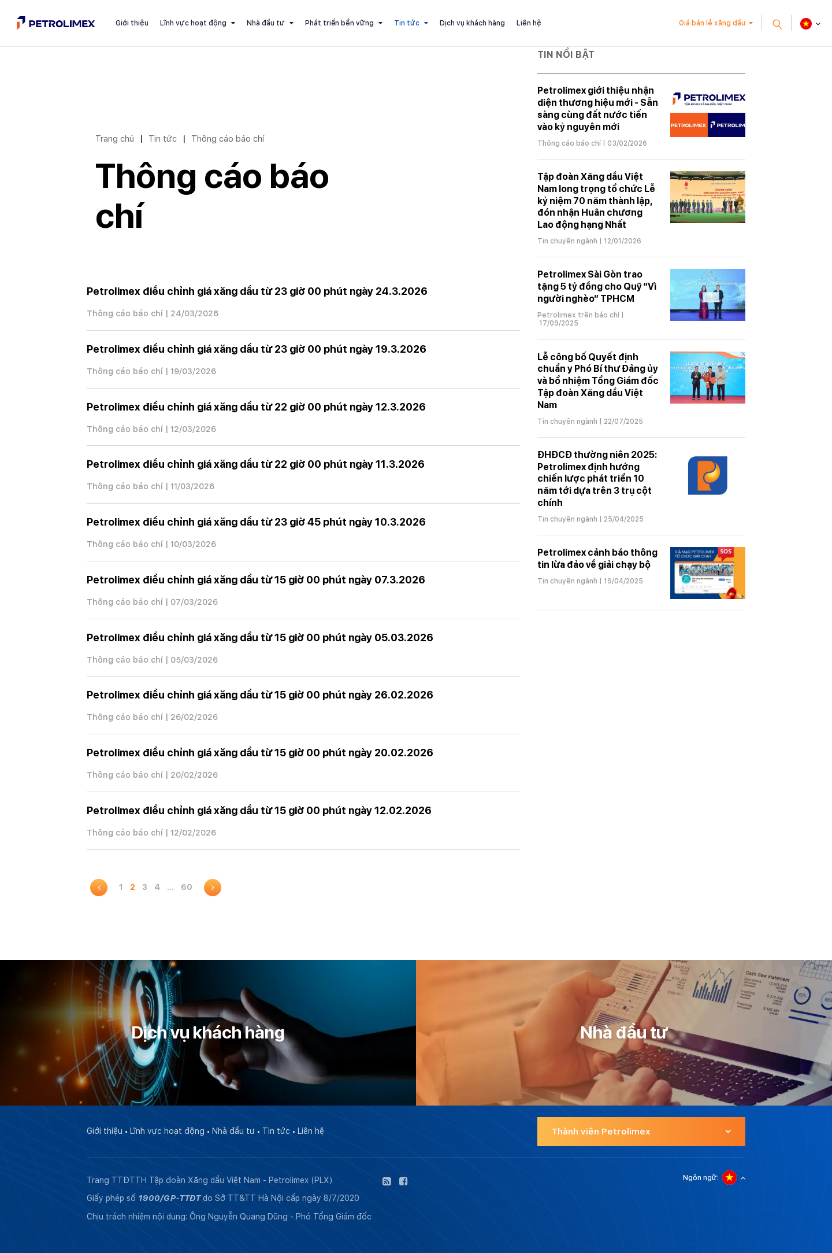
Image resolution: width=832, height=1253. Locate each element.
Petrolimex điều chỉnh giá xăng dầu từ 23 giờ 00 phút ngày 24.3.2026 (257, 291)
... (170, 887)
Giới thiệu (132, 23)
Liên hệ (529, 23)
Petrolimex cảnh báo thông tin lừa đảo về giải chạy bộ (597, 558)
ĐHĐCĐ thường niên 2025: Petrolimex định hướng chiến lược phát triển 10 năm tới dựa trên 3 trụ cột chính (597, 478)
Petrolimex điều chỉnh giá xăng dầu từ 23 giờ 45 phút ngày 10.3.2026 (256, 522)
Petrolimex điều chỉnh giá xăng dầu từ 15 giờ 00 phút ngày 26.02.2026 (260, 695)
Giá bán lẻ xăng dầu (712, 23)
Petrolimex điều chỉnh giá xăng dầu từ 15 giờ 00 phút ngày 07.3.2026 (256, 580)
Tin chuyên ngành (567, 241)
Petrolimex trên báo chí (578, 315)
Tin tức (406, 23)
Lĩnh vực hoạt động (193, 23)
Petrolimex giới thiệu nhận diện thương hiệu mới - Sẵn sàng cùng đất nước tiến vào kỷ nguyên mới (597, 108)
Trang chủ (114, 138)
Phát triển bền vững (339, 23)
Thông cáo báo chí (227, 138)
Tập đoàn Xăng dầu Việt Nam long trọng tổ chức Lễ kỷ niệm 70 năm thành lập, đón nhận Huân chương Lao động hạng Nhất (596, 200)
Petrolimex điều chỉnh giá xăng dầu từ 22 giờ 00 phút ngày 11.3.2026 (256, 464)
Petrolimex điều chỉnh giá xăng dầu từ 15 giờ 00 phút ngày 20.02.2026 (260, 752)
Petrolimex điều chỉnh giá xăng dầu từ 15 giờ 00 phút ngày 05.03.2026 (260, 637)
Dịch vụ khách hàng (472, 23)
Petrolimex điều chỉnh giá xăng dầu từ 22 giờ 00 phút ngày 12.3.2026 (256, 407)
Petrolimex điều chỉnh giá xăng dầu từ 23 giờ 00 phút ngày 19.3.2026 (256, 349)
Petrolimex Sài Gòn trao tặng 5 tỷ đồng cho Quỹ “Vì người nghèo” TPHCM (596, 286)
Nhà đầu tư (266, 23)
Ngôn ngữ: (701, 1178)
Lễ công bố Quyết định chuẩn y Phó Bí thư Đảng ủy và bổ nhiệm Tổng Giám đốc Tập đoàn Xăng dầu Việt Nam (598, 381)
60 (186, 887)
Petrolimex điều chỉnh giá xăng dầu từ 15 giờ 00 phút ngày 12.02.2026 (259, 810)
